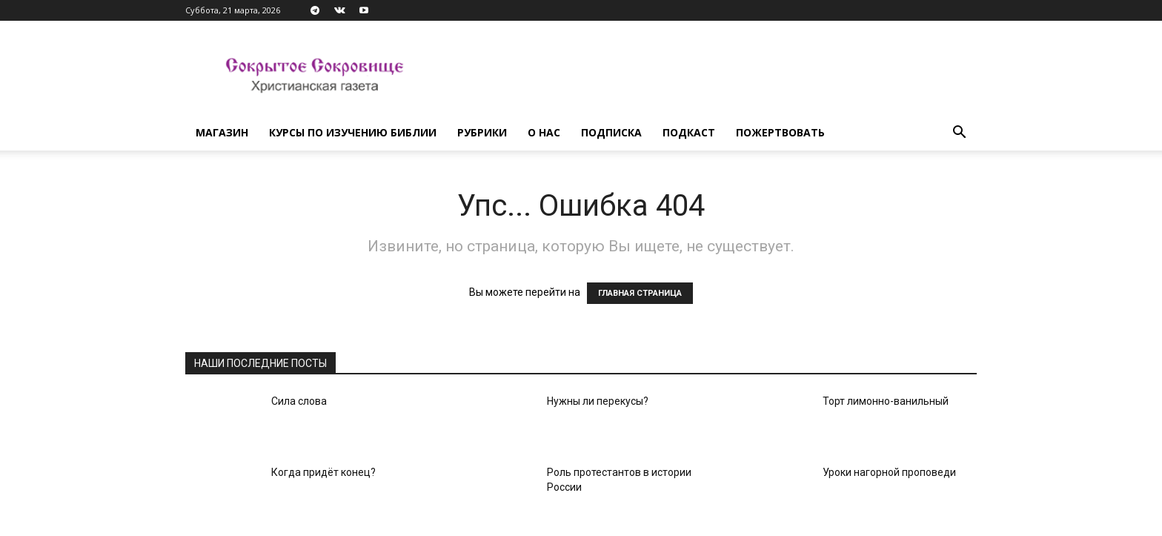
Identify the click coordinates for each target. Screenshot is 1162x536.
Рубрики (482, 132)
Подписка (611, 132)
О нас (544, 132)
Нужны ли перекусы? (597, 401)
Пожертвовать (780, 132)
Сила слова (299, 401)
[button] (959, 134)
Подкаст (689, 132)
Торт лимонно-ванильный (886, 401)
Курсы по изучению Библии (352, 132)
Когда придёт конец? (323, 472)
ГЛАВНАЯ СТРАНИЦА (640, 293)
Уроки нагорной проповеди (889, 472)
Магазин (222, 132)
